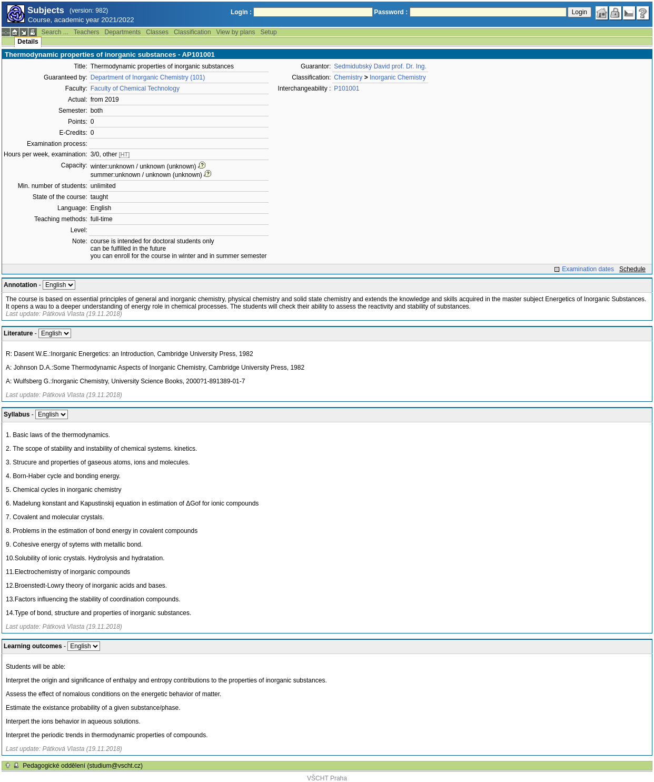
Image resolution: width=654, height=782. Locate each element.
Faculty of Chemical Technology (135, 88)
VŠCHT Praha (327, 778)
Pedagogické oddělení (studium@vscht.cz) (83, 765)
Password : (391, 12)
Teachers (87, 32)
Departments (123, 32)
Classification (192, 32)
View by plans (235, 32)
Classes (157, 32)
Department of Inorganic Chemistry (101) (148, 77)
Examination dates (588, 269)
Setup (268, 32)
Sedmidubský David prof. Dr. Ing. (380, 66)
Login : (241, 12)
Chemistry (348, 77)
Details (27, 41)
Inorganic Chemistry (398, 77)
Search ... (54, 32)
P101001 (346, 88)
